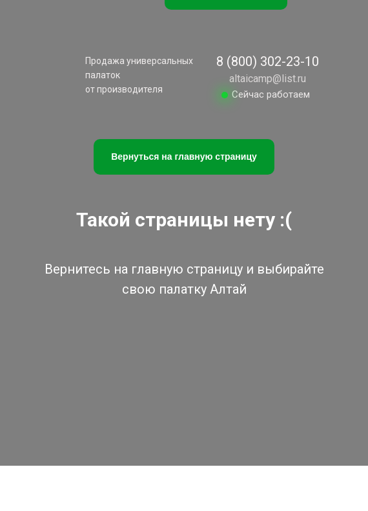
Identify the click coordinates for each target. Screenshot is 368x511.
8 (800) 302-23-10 (267, 61)
